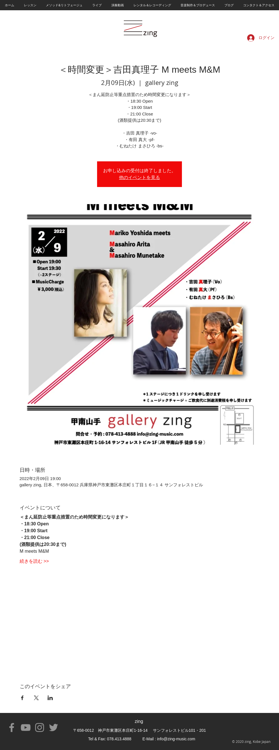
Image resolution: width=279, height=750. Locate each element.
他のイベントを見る (139, 177)
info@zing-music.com (176, 739)
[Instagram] (40, 727)
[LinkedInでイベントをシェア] (50, 698)
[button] (30, 5)
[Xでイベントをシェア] (36, 698)
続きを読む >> (34, 561)
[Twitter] (54, 727)
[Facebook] (12, 727)
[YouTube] (26, 727)
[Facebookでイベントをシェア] (22, 698)
